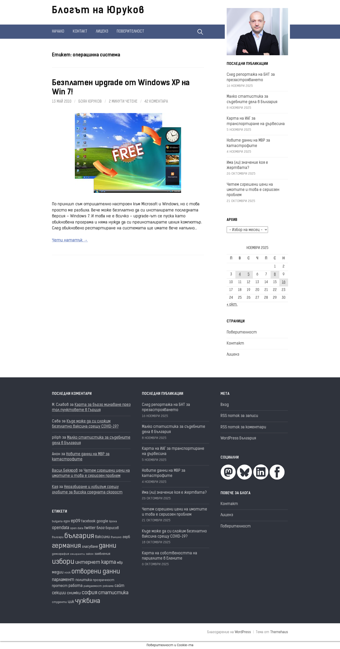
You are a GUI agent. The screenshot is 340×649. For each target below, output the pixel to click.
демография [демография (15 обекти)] (60, 554)
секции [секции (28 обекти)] (59, 593)
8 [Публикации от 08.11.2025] (275, 274)
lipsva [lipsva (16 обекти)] (113, 521)
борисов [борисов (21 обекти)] (112, 528)
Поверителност (130, 32)
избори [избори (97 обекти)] (63, 562)
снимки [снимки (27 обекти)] (74, 593)
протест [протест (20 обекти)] (60, 586)
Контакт (80, 32)
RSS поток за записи (239, 416)
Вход (225, 405)
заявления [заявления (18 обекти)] (102, 554)
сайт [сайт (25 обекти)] (119, 586)
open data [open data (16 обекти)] (76, 528)
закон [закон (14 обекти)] (90, 554)
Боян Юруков (90, 102)
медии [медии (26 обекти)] (58, 572)
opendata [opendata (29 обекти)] (60, 528)
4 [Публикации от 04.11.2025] (240, 274)
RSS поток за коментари (243, 427)
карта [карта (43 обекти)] (108, 562)
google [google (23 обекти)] (102, 521)
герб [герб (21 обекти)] (126, 537)
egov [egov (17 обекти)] (67, 521)
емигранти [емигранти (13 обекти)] (77, 554)
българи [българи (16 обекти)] (58, 537)
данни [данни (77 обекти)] (107, 546)
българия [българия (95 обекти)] (79, 536)
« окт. (232, 305)
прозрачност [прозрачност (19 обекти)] (103, 580)
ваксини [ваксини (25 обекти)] (102, 537)
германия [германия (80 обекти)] (66, 546)
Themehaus (279, 632)
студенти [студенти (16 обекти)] (59, 602)
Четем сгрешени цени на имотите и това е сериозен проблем (253, 190)
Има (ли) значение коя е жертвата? (174, 493)
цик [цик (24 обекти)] (71, 602)
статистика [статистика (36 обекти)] (113, 593)
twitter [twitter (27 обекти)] (90, 528)
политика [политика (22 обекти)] (83, 580)
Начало (58, 32)
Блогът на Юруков (98, 11)
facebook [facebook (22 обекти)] (88, 521)
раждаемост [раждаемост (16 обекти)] (93, 586)
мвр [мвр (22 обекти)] (120, 563)
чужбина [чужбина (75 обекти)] (87, 601)
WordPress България (238, 438)
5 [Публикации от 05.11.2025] (249, 274)
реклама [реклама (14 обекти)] (108, 586)
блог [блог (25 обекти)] (101, 528)
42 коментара (156, 102)
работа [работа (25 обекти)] (75, 586)
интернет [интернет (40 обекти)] (87, 562)
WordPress (243, 632)
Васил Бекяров (65, 471)
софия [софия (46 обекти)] (89, 593)
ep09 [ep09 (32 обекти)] (75, 521)
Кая (55, 487)
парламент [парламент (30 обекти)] (63, 580)
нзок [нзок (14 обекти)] (67, 573)
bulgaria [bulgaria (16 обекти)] (57, 521)
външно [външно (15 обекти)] (116, 537)
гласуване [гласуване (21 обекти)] (90, 547)
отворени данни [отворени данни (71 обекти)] (96, 572)
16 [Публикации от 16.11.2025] (283, 282)
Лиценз (102, 32)
